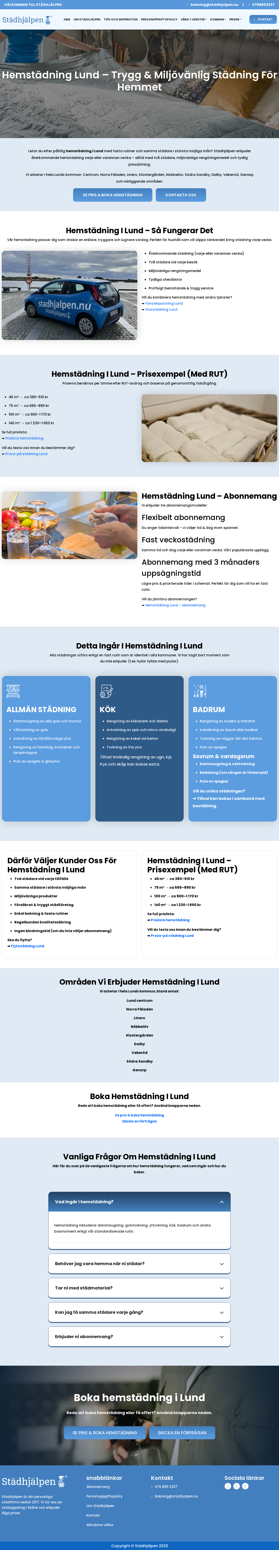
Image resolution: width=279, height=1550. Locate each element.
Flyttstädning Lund (27, 946)
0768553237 (261, 4)
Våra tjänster (193, 19)
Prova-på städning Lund (26, 454)
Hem (68, 19)
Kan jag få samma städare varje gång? (99, 1312)
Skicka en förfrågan (139, 1121)
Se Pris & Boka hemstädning (113, 195)
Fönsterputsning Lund (164, 303)
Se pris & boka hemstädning (139, 1115)
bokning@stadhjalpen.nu (212, 4)
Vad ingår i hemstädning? (84, 1202)
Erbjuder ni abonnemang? (84, 1337)
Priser (234, 19)
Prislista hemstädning (24, 438)
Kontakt (263, 19)
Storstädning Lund (161, 309)
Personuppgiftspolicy (159, 19)
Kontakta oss (181, 195)
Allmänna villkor (100, 1525)
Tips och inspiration (121, 19)
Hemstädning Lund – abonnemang (175, 605)
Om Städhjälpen (87, 19)
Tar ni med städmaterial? (84, 1288)
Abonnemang (98, 1487)
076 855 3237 (164, 1487)
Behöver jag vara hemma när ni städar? (100, 1264)
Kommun (217, 19)
